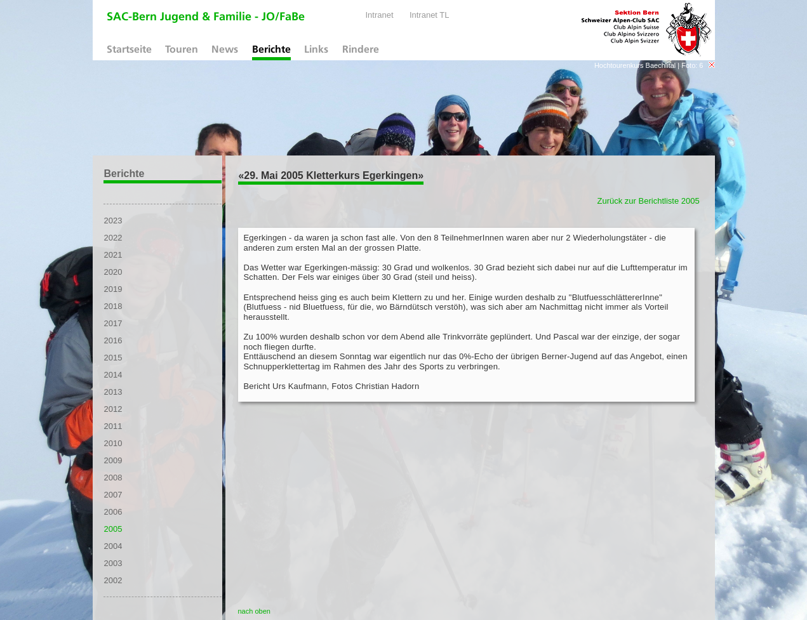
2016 (112, 340)
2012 (112, 409)
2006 (112, 512)
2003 (112, 563)
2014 (112, 374)
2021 (112, 255)
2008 (112, 477)
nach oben (253, 611)
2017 (112, 323)
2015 (112, 357)
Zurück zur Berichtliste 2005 (648, 201)
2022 (112, 237)
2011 (112, 426)
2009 (112, 460)
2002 (112, 580)
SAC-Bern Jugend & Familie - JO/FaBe (206, 17)
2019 (112, 289)
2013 (112, 392)
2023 (112, 220)
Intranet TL (430, 15)
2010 (112, 443)
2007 (112, 494)
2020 (112, 272)
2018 (112, 306)
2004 (112, 546)
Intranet (380, 15)
